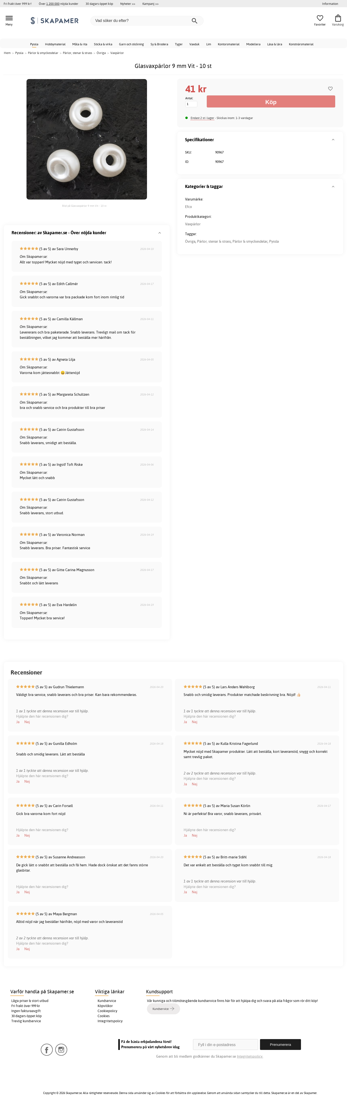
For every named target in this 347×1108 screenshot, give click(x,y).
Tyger (179, 44)
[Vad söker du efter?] (147, 21)
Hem (7, 53)
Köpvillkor (105, 1006)
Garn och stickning (131, 44)
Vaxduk (194, 44)
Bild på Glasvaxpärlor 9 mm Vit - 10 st (84, 205)
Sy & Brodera (159, 44)
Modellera (253, 44)
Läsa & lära (274, 44)
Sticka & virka (103, 44)
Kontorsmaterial (229, 44)
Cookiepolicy (107, 1011)
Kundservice (107, 1001)
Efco (188, 206)
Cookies (104, 1016)
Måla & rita (79, 44)
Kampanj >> (150, 4)
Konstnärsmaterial (301, 44)
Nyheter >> (127, 4)
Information (330, 4)
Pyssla (34, 44)
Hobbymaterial (55, 44)
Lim (208, 44)
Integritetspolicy (110, 1021)
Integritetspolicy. (250, 1056)
